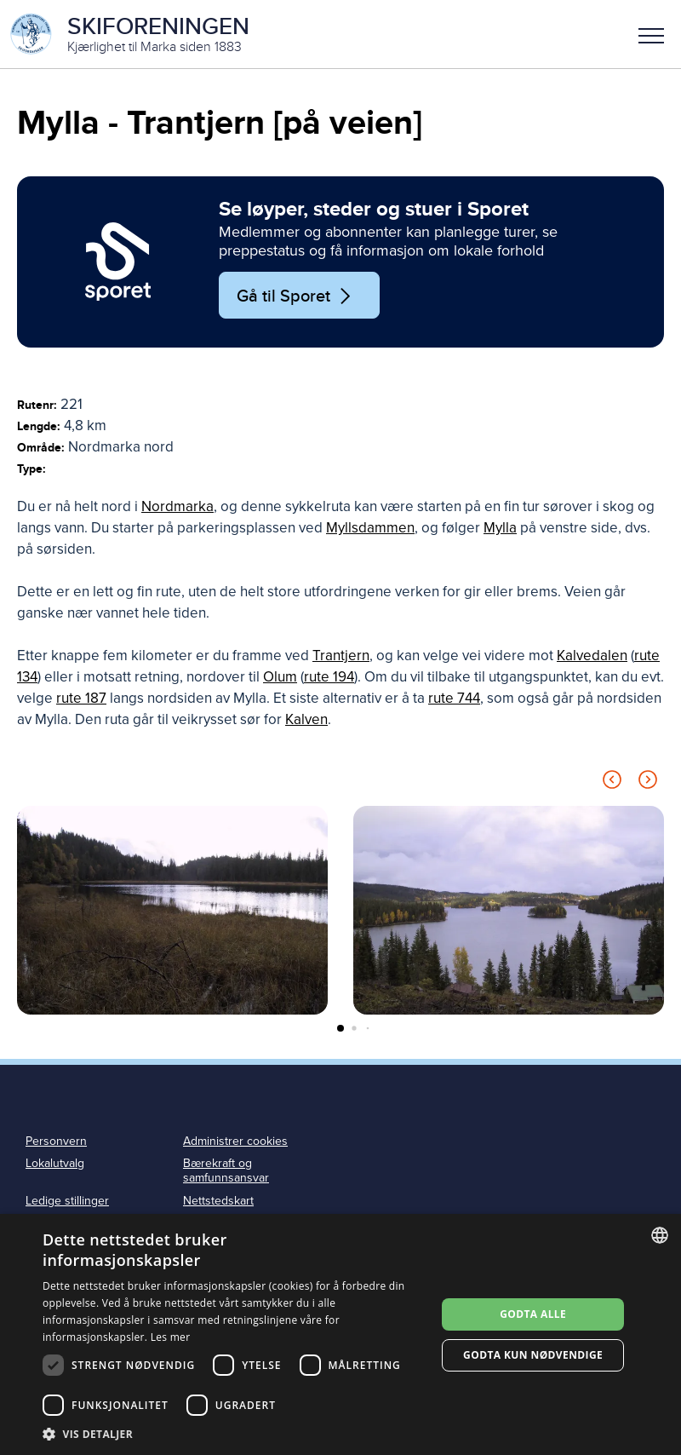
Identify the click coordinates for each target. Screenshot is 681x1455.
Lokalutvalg (55, 1163)
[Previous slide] (612, 782)
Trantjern (340, 655)
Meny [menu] (651, 36)
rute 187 (81, 698)
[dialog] (340, 1334)
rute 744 (454, 698)
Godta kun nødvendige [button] (533, 1355)
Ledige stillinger (67, 1200)
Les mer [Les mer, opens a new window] (171, 1337)
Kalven (306, 719)
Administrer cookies (235, 1141)
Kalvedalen (592, 655)
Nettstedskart (218, 1200)
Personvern (56, 1141)
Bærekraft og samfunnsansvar (226, 1170)
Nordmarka (177, 506)
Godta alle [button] (533, 1314)
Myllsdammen (370, 528)
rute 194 (329, 677)
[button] (651, 34)
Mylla (500, 528)
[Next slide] (648, 782)
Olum (280, 677)
